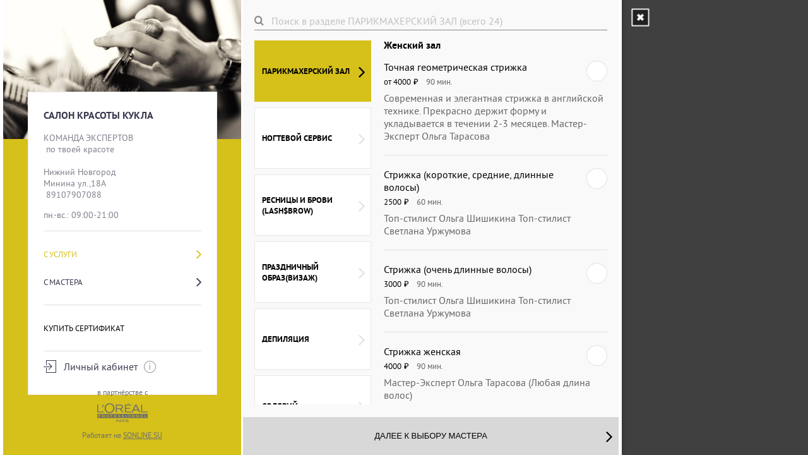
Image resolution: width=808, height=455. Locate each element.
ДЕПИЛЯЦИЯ (313, 339)
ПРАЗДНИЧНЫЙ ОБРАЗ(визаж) (313, 272)
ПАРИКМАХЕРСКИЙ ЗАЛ (313, 71)
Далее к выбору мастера (493, 436)
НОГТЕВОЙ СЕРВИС (313, 138)
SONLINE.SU (142, 435)
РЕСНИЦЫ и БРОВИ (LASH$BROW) (313, 205)
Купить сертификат (84, 328)
